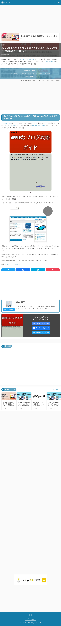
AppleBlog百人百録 (38, 125)
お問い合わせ (30, 619)
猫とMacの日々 (15, 125)
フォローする (8, 309)
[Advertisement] (30, 95)
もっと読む (55, 389)
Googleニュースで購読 (41, 323)
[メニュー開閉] (59, 2)
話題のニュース (5, 45)
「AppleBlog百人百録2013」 (26, 59)
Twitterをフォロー (41, 332)
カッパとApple (50, 61)
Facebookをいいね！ (41, 328)
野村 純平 (20, 302)
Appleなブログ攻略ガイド (13, 264)
